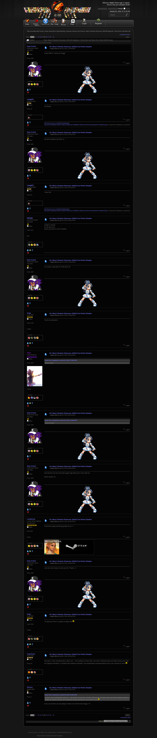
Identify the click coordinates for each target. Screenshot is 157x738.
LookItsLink (31, 519)
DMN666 (30, 218)
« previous (122, 34)
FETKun (30, 687)
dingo (29, 313)
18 (50, 37)
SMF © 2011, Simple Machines (49, 732)
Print (127, 37)
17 (48, 37)
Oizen (29, 353)
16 (46, 37)
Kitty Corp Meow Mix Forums (35, 31)
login (121, 3)
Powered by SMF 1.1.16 (34, 732)
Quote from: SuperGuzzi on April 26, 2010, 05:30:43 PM (61, 695)
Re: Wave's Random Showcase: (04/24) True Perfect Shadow (71, 47)
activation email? (124, 5)
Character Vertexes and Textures (75, 31)
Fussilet (70, 732)
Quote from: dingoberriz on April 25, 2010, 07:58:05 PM (61, 360)
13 (40, 37)
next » (128, 34)
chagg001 (30, 99)
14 (42, 37)
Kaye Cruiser (31, 46)
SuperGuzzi (31, 654)
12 (38, 37)
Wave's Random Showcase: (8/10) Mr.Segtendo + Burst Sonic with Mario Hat (108, 31)
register (127, 3)
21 (53, 37)
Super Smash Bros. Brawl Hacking (55, 31)
